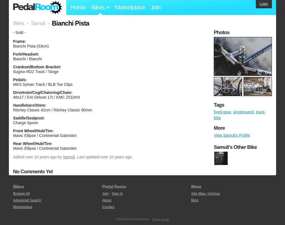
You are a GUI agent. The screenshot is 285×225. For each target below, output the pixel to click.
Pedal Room (37, 7)
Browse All (21, 193)
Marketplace (130, 7)
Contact (108, 207)
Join (156, 7)
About (106, 200)
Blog (194, 200)
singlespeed (243, 112)
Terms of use (160, 219)
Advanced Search (27, 200)
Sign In (117, 193)
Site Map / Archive (205, 193)
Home (78, 7)
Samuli (69, 157)
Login (264, 4)
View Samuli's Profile (232, 135)
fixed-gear (222, 112)
